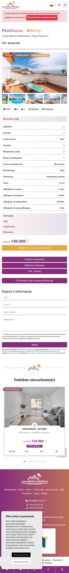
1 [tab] (24, 461)
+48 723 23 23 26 (34, 508)
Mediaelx (48, 563)
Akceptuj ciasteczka (21, 555)
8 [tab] (42, 461)
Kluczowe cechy (11, 118)
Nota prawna (45, 560)
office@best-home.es (37, 501)
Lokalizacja (9, 226)
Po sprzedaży (39, 490)
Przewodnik (26, 493)
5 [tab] (34, 461)
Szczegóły (8, 215)
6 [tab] (37, 461)
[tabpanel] (34, 422)
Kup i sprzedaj (51, 490)
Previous (5, 72)
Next (64, 72)
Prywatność (57, 560)
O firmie (21, 490)
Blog (62, 490)
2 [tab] (27, 461)
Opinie (36, 493)
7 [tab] (39, 461)
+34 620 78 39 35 (34, 505)
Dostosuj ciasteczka (21, 562)
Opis (5, 221)
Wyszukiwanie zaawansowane (41, 17)
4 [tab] (32, 461)
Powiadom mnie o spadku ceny (34, 247)
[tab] (34, 119)
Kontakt (44, 493)
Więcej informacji (21, 548)
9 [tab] (44, 461)
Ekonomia (8, 232)
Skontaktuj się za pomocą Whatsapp (34, 280)
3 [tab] (29, 461)
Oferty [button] (28, 490)
